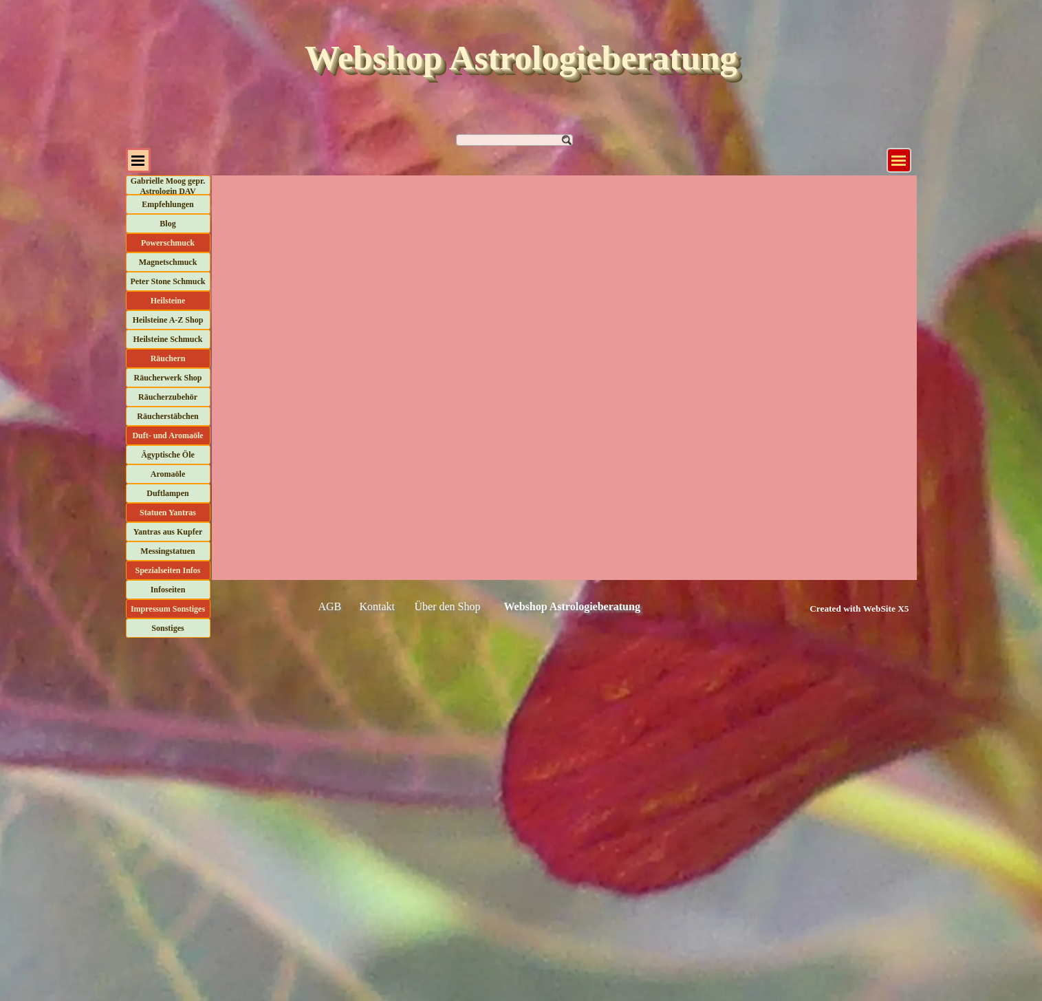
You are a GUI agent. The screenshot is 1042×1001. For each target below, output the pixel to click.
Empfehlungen (167, 204)
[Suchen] (514, 140)
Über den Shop (448, 606)
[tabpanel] (844, 608)
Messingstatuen (167, 551)
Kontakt (377, 606)
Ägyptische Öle (168, 455)
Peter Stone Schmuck (167, 281)
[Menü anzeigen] (899, 160)
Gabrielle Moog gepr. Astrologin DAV (168, 186)
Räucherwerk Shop (167, 378)
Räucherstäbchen (167, 416)
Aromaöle (168, 474)
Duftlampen (167, 493)
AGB (330, 606)
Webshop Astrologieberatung (521, 58)
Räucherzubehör (167, 397)
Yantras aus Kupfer (168, 532)
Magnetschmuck (168, 262)
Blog (167, 223)
